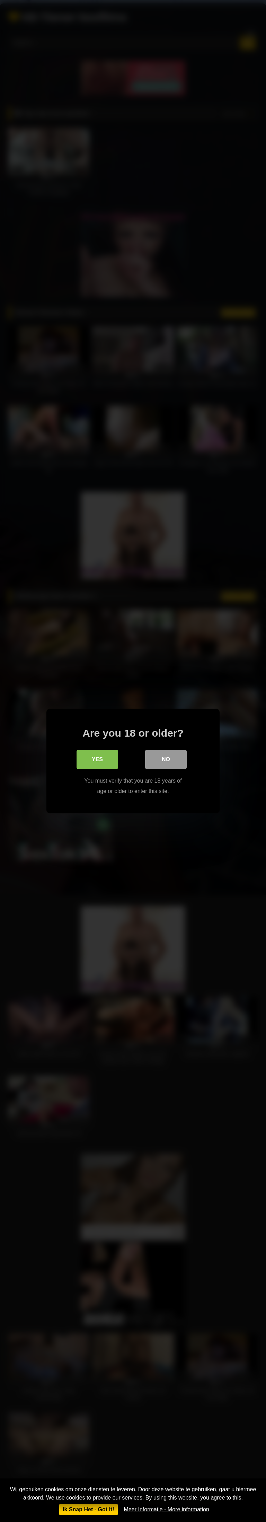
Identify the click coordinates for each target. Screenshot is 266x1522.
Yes (97, 759)
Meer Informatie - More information (166, 1509)
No (166, 759)
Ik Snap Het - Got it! (88, 1509)
